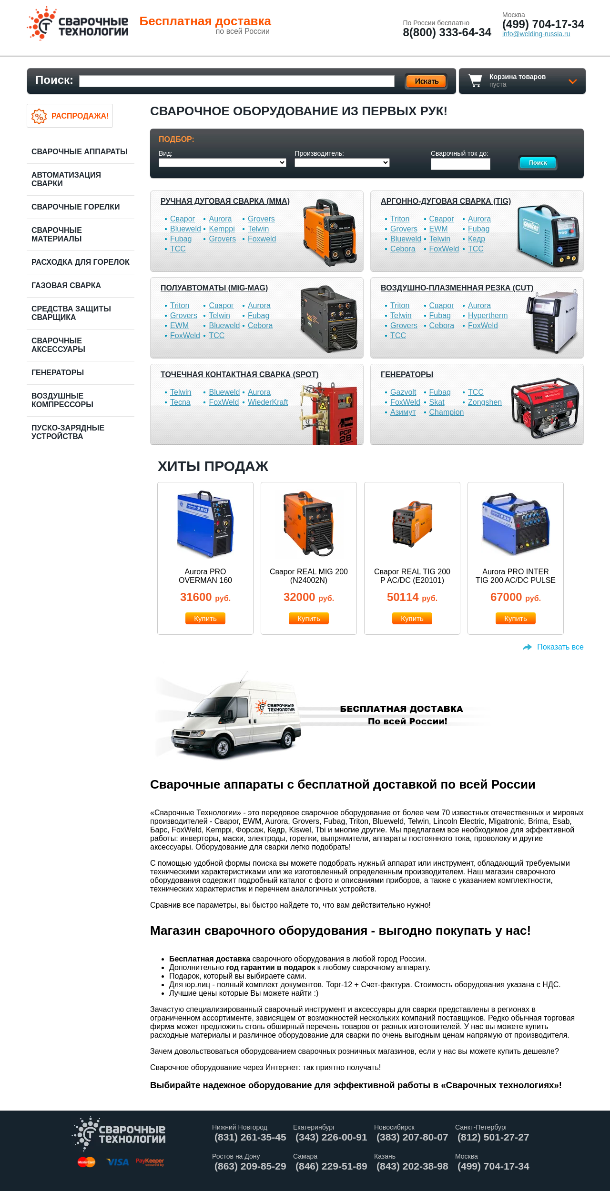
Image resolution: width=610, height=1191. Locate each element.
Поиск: (54, 79)
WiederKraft (268, 402)
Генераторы (407, 374)
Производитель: (319, 153)
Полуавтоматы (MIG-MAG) (214, 288)
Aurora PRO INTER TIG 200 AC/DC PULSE (516, 576)
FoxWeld (444, 249)
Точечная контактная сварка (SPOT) (240, 374)
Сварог (182, 219)
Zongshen (485, 402)
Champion (446, 412)
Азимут (403, 412)
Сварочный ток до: (459, 153)
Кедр (476, 239)
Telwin (258, 229)
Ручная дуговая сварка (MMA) (225, 201)
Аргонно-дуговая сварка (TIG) (446, 201)
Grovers (261, 219)
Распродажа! (80, 116)
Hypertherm (488, 315)
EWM (438, 229)
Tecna (180, 402)
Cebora (402, 249)
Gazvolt (403, 392)
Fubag (181, 239)
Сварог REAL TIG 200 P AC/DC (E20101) (412, 576)
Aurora (220, 219)
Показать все (560, 647)
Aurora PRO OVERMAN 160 (205, 576)
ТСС (178, 249)
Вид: (166, 153)
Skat (437, 402)
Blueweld (185, 229)
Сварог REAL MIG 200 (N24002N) (309, 576)
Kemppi (221, 229)
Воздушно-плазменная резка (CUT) (457, 288)
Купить (205, 618)
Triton (399, 219)
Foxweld (262, 239)
